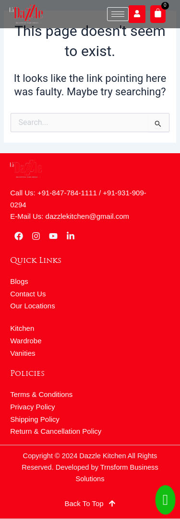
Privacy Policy (32, 407)
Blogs (19, 281)
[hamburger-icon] (118, 14)
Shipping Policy (35, 419)
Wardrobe (25, 341)
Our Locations (32, 306)
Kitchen (22, 328)
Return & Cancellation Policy (55, 431)
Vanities (22, 353)
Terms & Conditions (41, 394)
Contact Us (28, 294)
